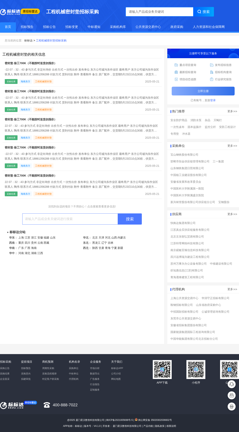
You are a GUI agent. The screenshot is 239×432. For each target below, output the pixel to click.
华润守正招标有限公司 (215, 298)
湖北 (27, 253)
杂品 (207, 120)
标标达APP (117, 368)
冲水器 (186, 133)
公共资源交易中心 (148, 26)
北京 (95, 237)
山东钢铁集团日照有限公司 (187, 168)
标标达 (28, 40)
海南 (34, 247)
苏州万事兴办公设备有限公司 (188, 263)
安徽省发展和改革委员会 (185, 181)
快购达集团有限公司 (183, 223)
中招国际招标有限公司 (184, 311)
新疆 (120, 247)
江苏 (27, 237)
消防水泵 (196, 120)
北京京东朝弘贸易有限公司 (187, 236)
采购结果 (5, 373)
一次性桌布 (177, 127)
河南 (21, 253)
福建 (46, 237)
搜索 (130, 219)
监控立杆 (210, 127)
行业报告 (95, 384)
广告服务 (95, 379)
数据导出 (95, 373)
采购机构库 (118, 26)
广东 (21, 247)
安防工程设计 (227, 127)
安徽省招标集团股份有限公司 (188, 325)
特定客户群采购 (50, 379)
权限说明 (171, 426)
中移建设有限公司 (221, 263)
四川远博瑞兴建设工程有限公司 (190, 256)
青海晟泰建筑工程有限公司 (187, 277)
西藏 (46, 242)
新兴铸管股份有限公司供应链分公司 (192, 202)
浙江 (34, 237)
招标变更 (71, 26)
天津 (101, 237)
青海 (108, 247)
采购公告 (5, 368)
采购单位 (73, 368)
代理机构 (73, 379)
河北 (108, 237)
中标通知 (94, 26)
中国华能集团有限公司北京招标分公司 (194, 338)
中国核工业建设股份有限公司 (188, 175)
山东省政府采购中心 (208, 304)
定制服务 (95, 389)
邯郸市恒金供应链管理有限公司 (190, 161)
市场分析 (95, 368)
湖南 (34, 253)
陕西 (95, 247)
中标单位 (73, 373)
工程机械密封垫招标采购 (51, 40)
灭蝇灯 (218, 120)
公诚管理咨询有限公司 (215, 311)
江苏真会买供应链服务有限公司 (190, 229)
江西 (40, 253)
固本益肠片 (195, 127)
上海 (21, 237)
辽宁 (104, 242)
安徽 (40, 237)
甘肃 (101, 247)
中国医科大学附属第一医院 (187, 188)
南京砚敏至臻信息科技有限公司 (190, 250)
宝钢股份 (223, 202)
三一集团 (218, 161)
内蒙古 (122, 237)
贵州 (34, 242)
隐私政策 (160, 426)
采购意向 (26, 373)
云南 (40, 242)
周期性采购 (48, 368)
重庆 (21, 242)
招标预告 (27, 26)
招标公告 (49, 26)
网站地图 (116, 379)
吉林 (110, 242)
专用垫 (174, 133)
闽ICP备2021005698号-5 (119, 420)
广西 (27, 247)
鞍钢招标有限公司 (181, 304)
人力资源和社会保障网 (209, 26)
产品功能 (148, 426)
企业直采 (5, 379)
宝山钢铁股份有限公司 (184, 154)
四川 (27, 242)
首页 (8, 26)
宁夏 (114, 247)
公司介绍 (116, 373)
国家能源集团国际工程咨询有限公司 (192, 332)
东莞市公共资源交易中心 (185, 318)
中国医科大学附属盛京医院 (187, 195)
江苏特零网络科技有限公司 (187, 243)
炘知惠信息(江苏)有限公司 (186, 270)
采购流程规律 (49, 373)
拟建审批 (26, 379)
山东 (53, 237)
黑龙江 (96, 242)
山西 (114, 237)
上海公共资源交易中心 (184, 298)
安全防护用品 (178, 120)
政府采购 (176, 26)
